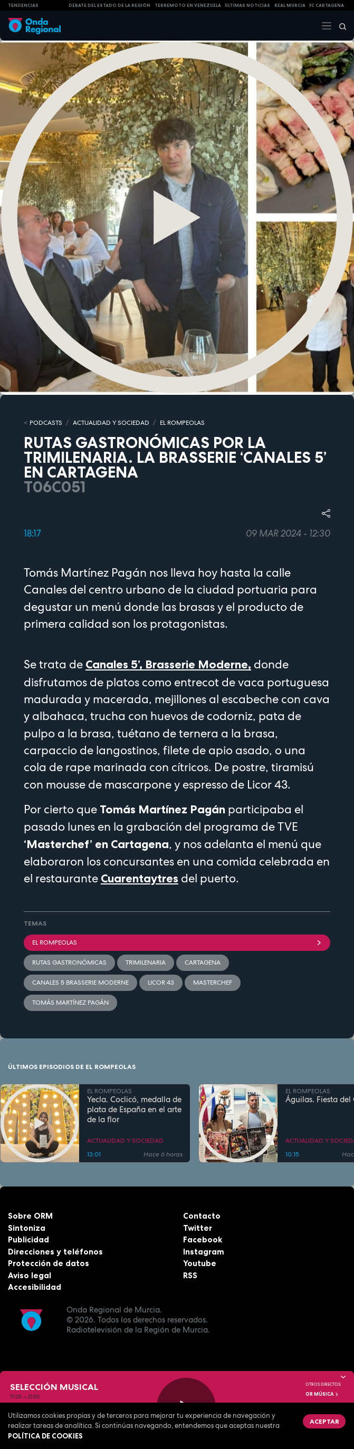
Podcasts (46, 423)
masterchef (212, 982)
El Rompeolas (177, 942)
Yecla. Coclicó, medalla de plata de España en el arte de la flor (134, 1109)
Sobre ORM (30, 1216)
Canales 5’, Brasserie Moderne (166, 664)
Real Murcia (289, 5)
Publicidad (28, 1239)
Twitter (197, 1228)
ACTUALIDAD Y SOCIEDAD (111, 423)
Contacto (202, 1216)
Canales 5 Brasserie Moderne (80, 982)
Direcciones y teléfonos (55, 1252)
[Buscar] (339, 25)
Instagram (203, 1252)
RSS (190, 1275)
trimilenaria (146, 962)
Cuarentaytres (139, 878)
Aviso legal (29, 1275)
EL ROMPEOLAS (182, 423)
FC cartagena (326, 5)
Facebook (202, 1239)
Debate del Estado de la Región (109, 5)
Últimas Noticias (247, 5)
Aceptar (324, 1421)
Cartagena (203, 962)
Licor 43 (161, 982)
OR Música (322, 1394)
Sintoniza (26, 1228)
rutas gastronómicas (69, 962)
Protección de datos (48, 1263)
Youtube (199, 1263)
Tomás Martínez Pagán (70, 1002)
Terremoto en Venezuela (188, 5)
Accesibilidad (34, 1287)
